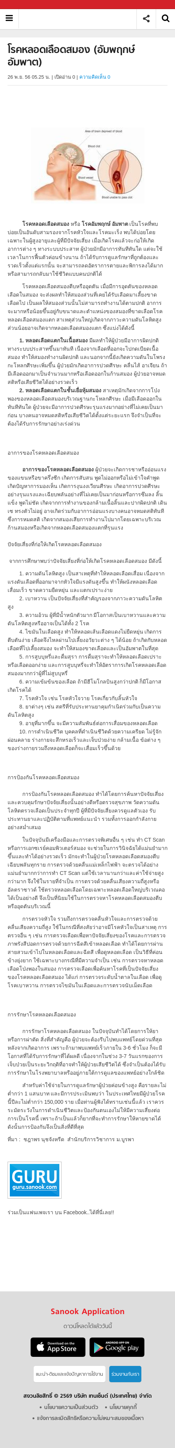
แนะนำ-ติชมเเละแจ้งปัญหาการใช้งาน (69, 1374)
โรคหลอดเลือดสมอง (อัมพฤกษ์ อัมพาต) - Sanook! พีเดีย (80, 18)
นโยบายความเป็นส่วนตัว (71, 1407)
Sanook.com (23, 4)
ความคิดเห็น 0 (94, 77)
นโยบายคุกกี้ (123, 1407)
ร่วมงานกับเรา (125, 1374)
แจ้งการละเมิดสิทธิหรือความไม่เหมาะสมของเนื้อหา (90, 1418)
